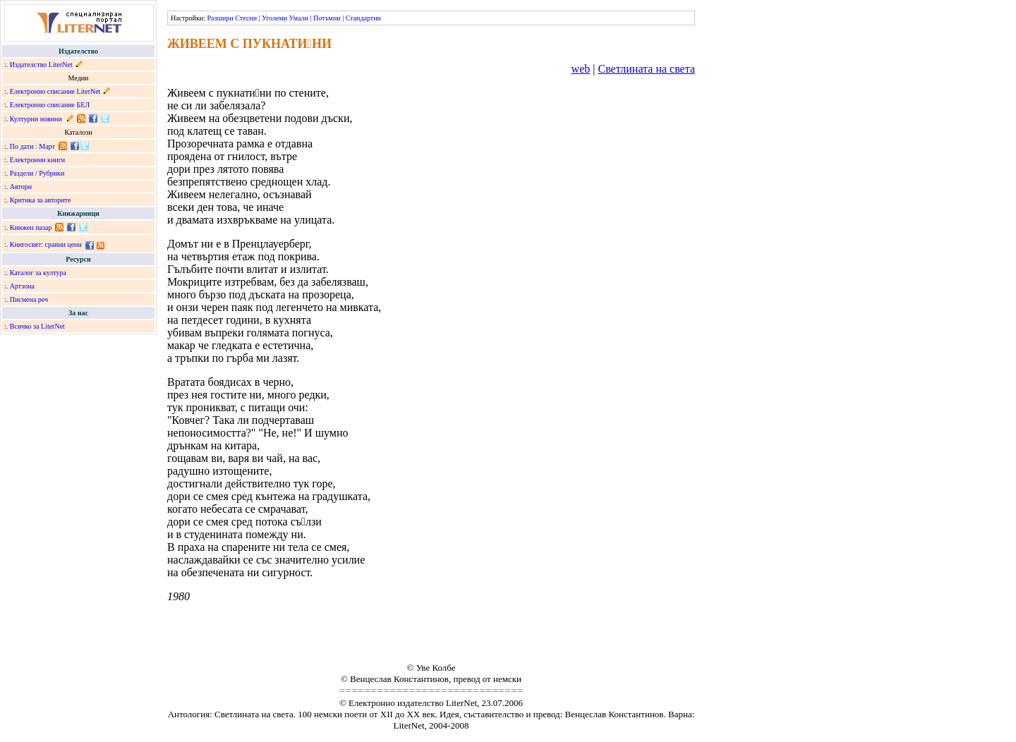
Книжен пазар (31, 227)
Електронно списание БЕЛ (50, 105)
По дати (22, 146)
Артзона (22, 286)
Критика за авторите (40, 200)
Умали (298, 18)
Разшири (220, 18)
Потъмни (327, 18)
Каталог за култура (38, 272)
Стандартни (363, 18)
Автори (21, 186)
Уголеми (274, 18)
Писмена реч (29, 299)
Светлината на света (646, 69)
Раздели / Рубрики (37, 173)
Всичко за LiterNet (37, 326)
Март (47, 146)
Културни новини (36, 119)
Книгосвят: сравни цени (46, 244)
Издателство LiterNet (41, 64)
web (581, 69)
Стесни (246, 18)
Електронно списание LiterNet (55, 91)
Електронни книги (37, 160)
